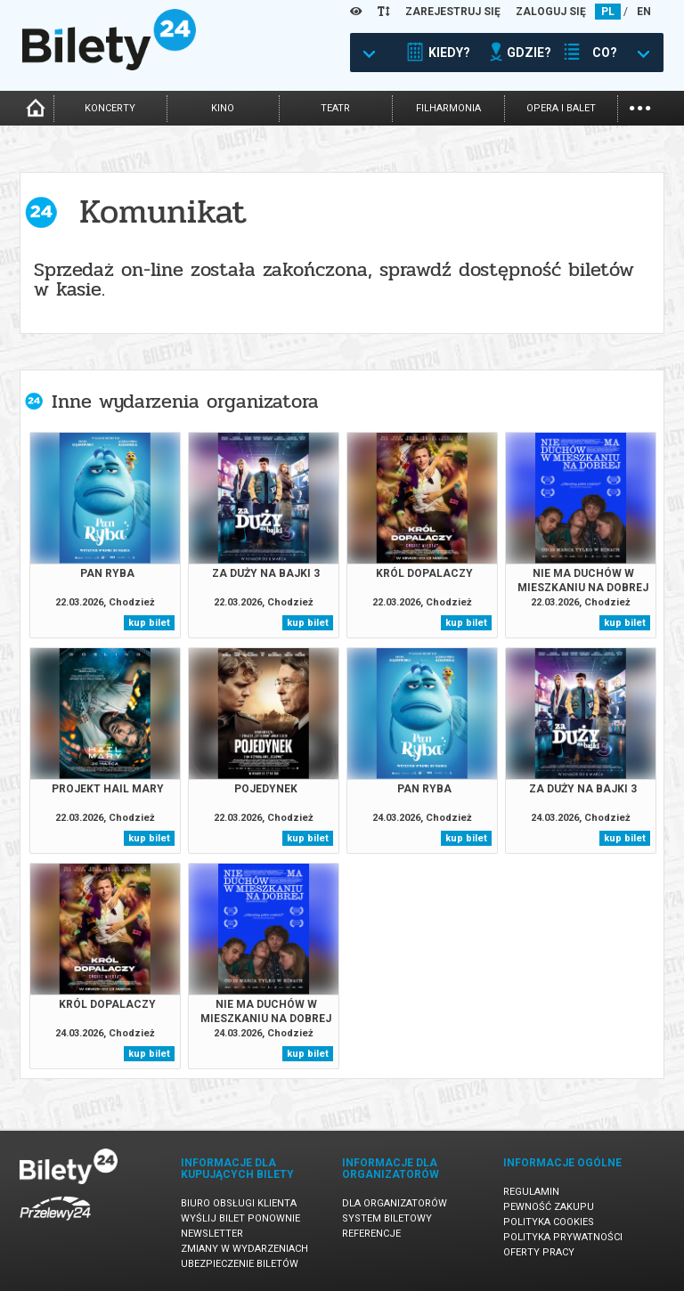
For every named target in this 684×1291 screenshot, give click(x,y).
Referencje (371, 1233)
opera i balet (561, 108)
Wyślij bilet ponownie (240, 1218)
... (640, 106)
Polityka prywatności (563, 1237)
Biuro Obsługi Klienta (239, 1203)
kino (222, 108)
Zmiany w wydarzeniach (244, 1248)
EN (644, 11)
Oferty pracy (538, 1252)
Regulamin (531, 1192)
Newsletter (212, 1233)
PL (608, 11)
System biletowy (387, 1218)
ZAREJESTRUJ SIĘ (453, 11)
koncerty (110, 108)
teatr (335, 108)
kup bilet (149, 623)
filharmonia (448, 108)
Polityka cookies (548, 1222)
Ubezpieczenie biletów (239, 1264)
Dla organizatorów (394, 1203)
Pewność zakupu (548, 1207)
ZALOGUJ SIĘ (551, 11)
